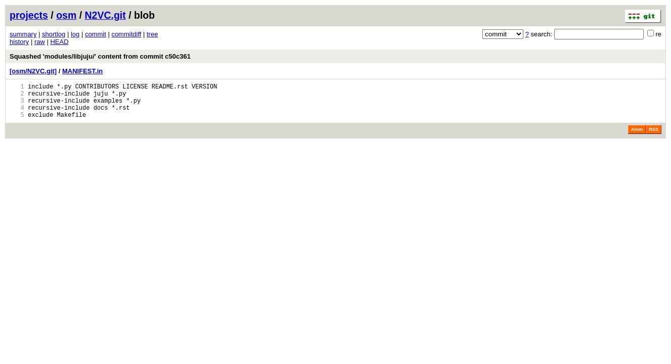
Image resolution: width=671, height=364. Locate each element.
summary (23, 34)
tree (152, 34)
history (19, 42)
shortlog (53, 34)
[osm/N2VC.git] (33, 71)
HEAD (59, 42)
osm (66, 15)
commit (95, 34)
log (75, 34)
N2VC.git (105, 15)
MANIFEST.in (82, 71)
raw (39, 42)
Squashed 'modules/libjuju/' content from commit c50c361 (100, 56)
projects (29, 15)
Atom (637, 137)
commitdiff (126, 34)
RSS (653, 137)
